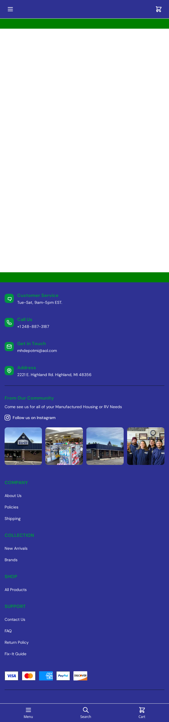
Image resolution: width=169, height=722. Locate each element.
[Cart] (158, 9)
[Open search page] (86, 712)
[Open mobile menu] (10, 9)
